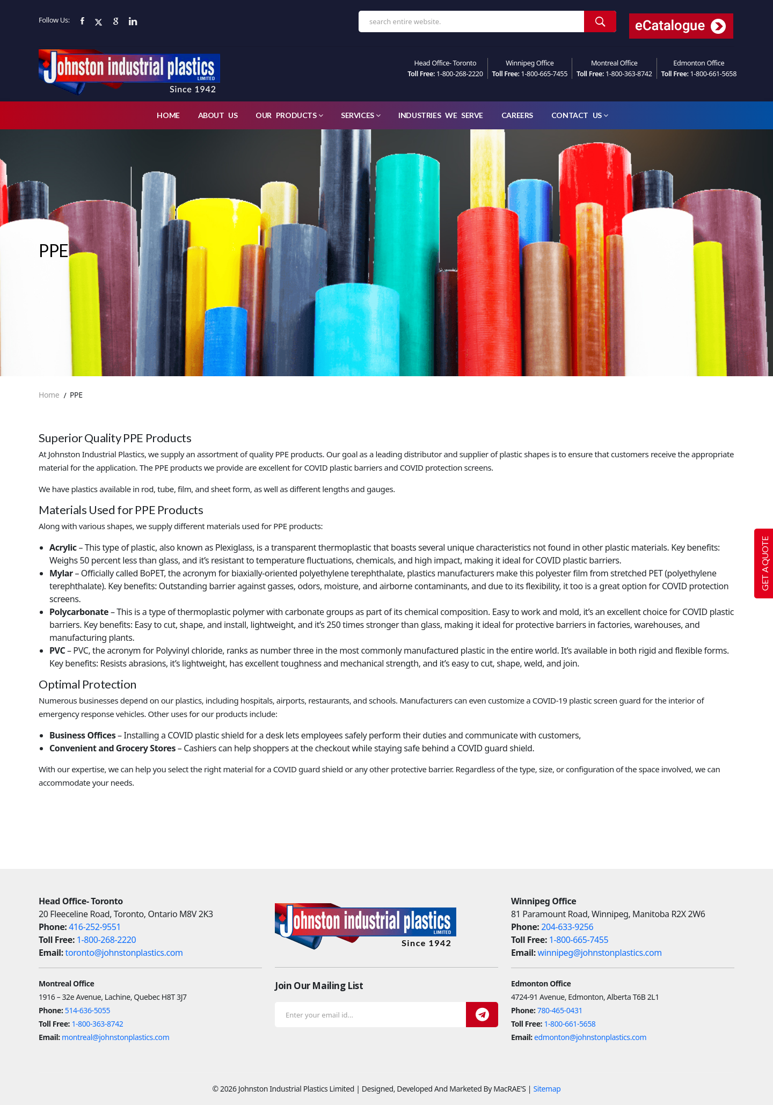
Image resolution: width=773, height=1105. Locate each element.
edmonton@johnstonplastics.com (590, 1037)
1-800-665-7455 (544, 73)
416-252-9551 (95, 927)
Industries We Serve (440, 115)
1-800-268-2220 (459, 73)
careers (517, 115)
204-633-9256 (567, 927)
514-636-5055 (87, 1010)
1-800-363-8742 (629, 73)
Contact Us (579, 115)
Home (168, 115)
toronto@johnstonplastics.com (124, 952)
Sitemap (546, 1089)
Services (360, 115)
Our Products (289, 115)
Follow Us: (54, 20)
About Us (218, 115)
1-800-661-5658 (713, 73)
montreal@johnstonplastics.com (115, 1037)
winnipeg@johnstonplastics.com (600, 952)
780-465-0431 (559, 1010)
